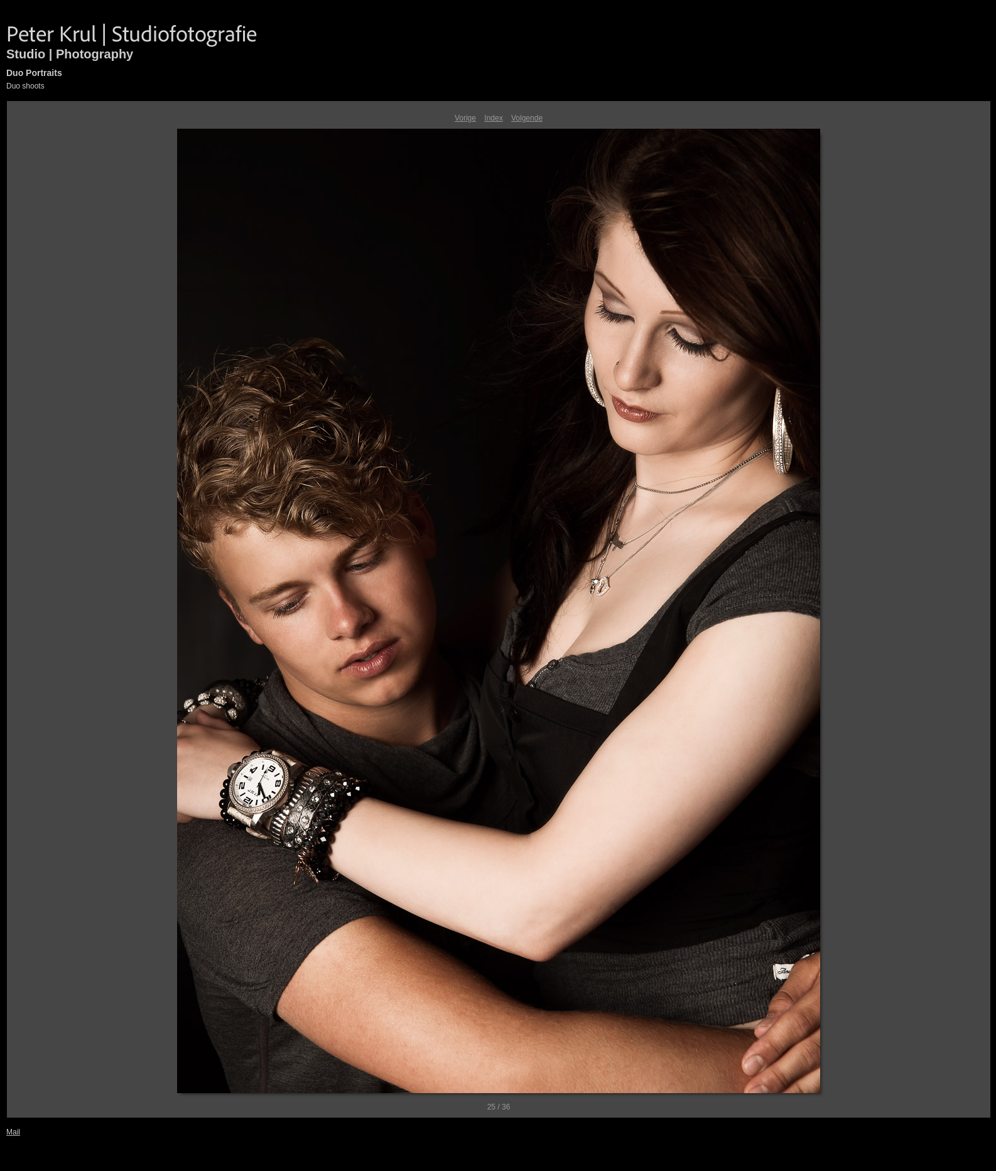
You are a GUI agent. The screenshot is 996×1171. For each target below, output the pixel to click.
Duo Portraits (34, 73)
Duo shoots (25, 86)
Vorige (465, 118)
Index (493, 118)
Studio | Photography (69, 54)
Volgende (527, 118)
